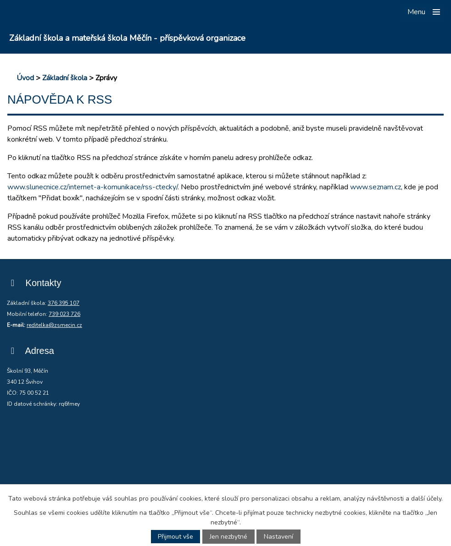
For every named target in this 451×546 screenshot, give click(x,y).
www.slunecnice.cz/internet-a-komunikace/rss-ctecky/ (92, 187)
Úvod (25, 78)
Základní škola (64, 78)
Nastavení (278, 536)
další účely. (427, 498)
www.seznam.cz (375, 187)
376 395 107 (63, 303)
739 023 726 (64, 314)
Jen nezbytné (228, 536)
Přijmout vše (175, 536)
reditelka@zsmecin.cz (54, 325)
